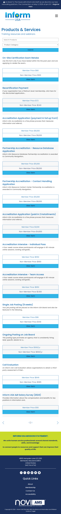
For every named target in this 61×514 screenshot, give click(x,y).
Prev (3, 422)
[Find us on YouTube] (35, 472)
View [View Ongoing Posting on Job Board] (30, 356)
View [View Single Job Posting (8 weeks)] (30, 326)
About (30, 484)
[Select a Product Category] (30, 45)
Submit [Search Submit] (30, 50)
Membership (30, 487)
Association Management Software (30, 503)
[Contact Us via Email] (39, 472)
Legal (33, 511)
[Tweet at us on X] (24, 472)
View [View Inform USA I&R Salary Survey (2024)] (30, 412)
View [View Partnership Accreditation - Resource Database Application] (30, 172)
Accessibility (30, 494)
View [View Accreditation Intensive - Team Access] (30, 296)
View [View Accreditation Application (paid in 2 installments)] (30, 236)
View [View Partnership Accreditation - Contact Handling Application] (30, 205)
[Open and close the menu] (46, 16)
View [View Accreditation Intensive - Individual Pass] (30, 266)
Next (58, 422)
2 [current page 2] (31, 422)
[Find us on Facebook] (21, 472)
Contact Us (30, 491)
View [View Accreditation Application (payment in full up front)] (30, 139)
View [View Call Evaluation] (30, 386)
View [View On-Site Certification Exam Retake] (30, 79)
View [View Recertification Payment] (30, 109)
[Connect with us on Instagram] (32, 472)
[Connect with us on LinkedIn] (28, 472)
